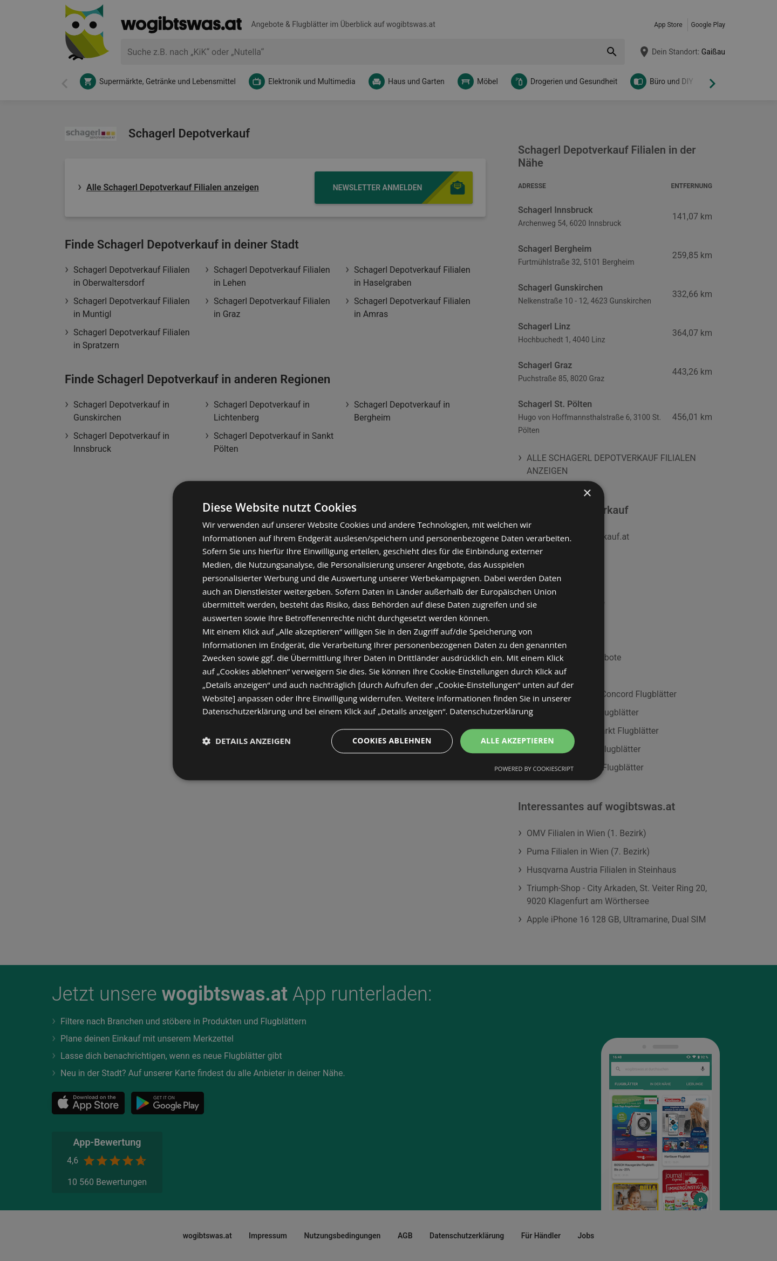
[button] (246, 741)
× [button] (587, 494)
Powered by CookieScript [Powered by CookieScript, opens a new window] (534, 768)
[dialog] (388, 630)
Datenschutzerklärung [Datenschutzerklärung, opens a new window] (491, 711)
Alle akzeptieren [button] (517, 740)
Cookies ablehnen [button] (392, 740)
